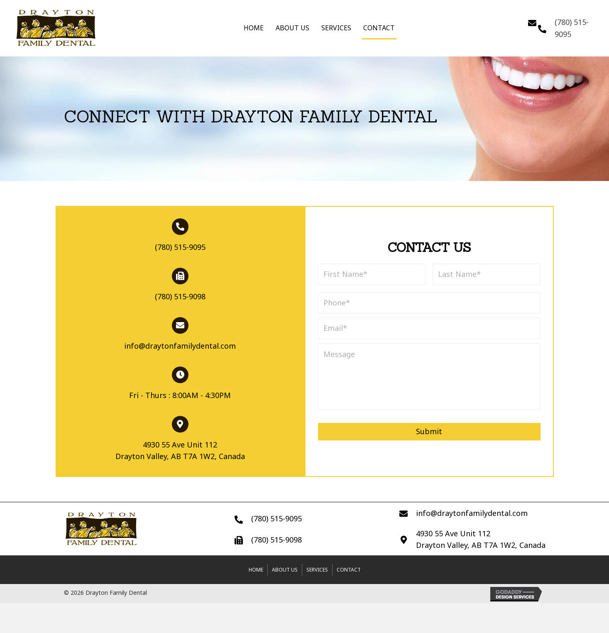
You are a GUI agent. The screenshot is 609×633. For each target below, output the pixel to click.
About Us (292, 27)
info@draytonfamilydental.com (180, 346)
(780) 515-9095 (180, 247)
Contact (379, 27)
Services (336, 27)
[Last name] (487, 274)
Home (254, 27)
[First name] (372, 274)
